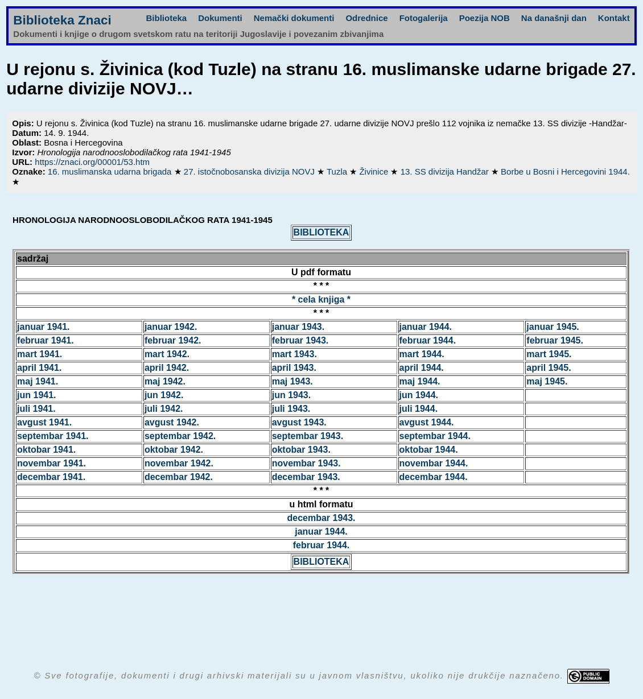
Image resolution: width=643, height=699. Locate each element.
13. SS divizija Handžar (446, 171)
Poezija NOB (484, 18)
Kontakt (614, 18)
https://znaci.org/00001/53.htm (92, 162)
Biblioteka (166, 18)
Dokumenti (220, 18)
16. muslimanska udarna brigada (111, 171)
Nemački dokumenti (294, 18)
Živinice (374, 171)
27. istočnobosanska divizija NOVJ (250, 171)
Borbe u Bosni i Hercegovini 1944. (565, 171)
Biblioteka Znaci (62, 20)
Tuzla (338, 171)
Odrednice (366, 18)
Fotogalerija (423, 18)
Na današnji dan (554, 18)
